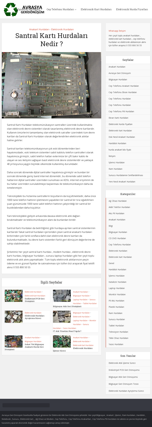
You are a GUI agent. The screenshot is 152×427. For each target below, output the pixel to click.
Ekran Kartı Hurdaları (118, 117)
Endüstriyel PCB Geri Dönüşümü (35, 299)
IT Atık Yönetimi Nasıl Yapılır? (67, 331)
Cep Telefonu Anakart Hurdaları (124, 85)
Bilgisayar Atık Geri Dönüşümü (67, 306)
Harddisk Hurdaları (117, 143)
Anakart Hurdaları (39, 29)
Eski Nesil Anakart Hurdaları (122, 137)
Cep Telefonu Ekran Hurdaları (123, 92)
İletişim (112, 156)
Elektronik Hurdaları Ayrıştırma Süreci (34, 317)
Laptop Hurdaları (80, 299)
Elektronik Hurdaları (62, 29)
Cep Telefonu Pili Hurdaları (121, 111)
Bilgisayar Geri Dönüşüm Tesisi (123, 383)
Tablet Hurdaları (90, 303)
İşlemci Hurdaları (117, 162)
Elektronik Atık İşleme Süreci (122, 363)
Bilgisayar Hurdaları (28, 9)
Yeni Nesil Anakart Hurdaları (122, 181)
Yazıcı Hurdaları (69, 328)
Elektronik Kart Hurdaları (96, 9)
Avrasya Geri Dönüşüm (120, 73)
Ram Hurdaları (115, 168)
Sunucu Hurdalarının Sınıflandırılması (126, 175)
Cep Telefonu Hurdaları (60, 9)
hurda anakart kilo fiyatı (120, 149)
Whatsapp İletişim (117, 30)
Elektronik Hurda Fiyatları (132, 9)
